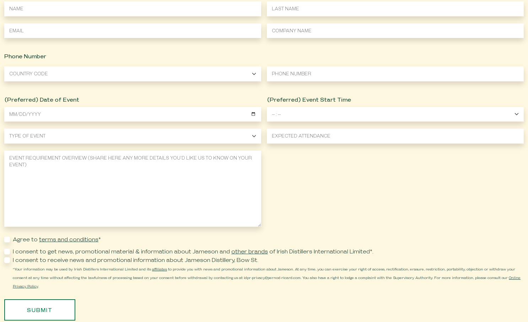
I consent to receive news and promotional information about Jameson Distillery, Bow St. (135, 260)
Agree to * (57, 239)
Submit (40, 310)
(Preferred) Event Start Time (309, 99)
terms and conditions (68, 239)
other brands (249, 251)
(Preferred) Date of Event (41, 99)
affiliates (159, 269)
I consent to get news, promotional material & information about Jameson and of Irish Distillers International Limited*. (193, 251)
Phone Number (25, 56)
